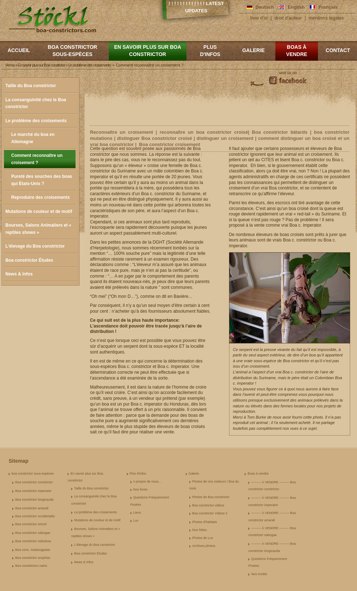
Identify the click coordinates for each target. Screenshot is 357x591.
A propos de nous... (147, 481)
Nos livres (140, 489)
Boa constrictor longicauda (34, 499)
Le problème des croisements (35, 120)
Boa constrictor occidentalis (35, 516)
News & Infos (19, 274)
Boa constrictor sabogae (32, 533)
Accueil (19, 50)
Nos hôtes (199, 530)
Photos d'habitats (204, 522)
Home (9, 65)
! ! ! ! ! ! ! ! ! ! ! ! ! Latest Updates (196, 7)
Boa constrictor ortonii (31, 524)
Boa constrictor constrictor (34, 482)
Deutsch (264, 7)
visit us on (288, 72)
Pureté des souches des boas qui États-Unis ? (41, 180)
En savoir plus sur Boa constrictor (147, 50)
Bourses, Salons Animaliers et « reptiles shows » (38, 229)
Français (327, 7)
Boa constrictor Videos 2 (209, 513)
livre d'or (259, 18)
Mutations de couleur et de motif (38, 211)
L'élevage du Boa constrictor (35, 246)
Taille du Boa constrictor (30, 85)
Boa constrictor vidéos (208, 505)
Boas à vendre (296, 50)
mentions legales (326, 18)
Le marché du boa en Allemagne (33, 138)
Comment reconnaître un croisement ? (37, 159)
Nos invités (259, 574)
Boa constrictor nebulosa (33, 541)
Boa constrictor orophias (32, 558)
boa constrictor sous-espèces (72, 50)
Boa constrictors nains (31, 566)
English (296, 7)
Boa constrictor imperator (33, 491)
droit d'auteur (288, 18)
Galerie (253, 50)
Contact (338, 50)
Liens (137, 512)
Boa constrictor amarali (31, 508)
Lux (136, 520)
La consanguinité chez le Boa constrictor (35, 103)
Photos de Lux (202, 538)
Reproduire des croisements (40, 197)
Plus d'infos (210, 50)
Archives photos (203, 546)
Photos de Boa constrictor (210, 497)
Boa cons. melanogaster (32, 550)
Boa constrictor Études (29, 260)
